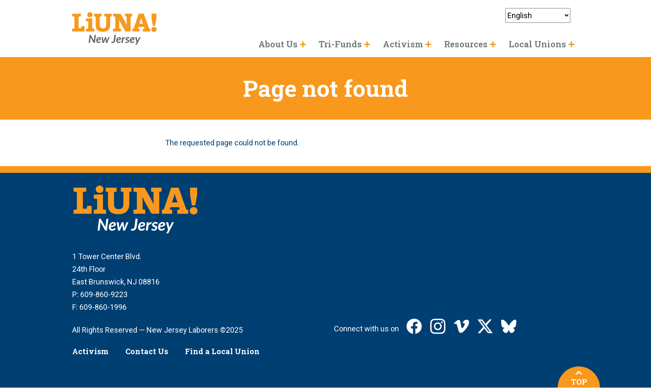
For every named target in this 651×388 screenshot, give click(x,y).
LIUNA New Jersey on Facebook (414, 326)
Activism (90, 351)
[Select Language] (537, 15)
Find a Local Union (222, 351)
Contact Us (146, 351)
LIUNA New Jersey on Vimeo (461, 326)
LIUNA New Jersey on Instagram (438, 326)
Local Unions (537, 43)
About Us (278, 43)
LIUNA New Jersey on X (485, 326)
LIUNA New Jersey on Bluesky (509, 326)
